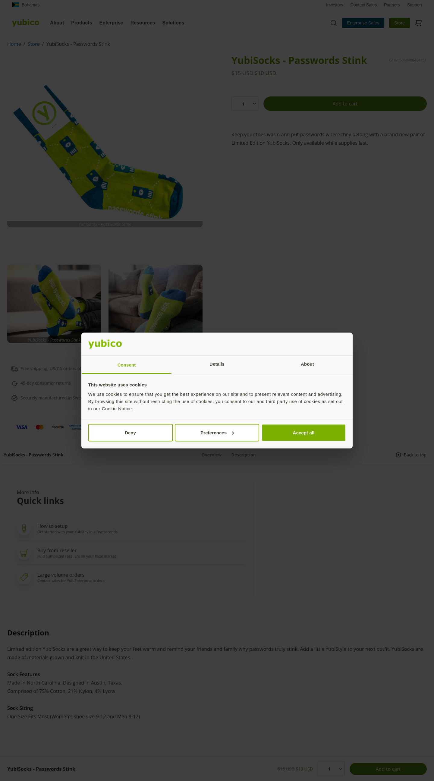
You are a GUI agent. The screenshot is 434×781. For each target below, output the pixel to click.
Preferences (217, 432)
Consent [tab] (127, 364)
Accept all (304, 432)
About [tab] (307, 364)
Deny (130, 432)
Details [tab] (217, 364)
